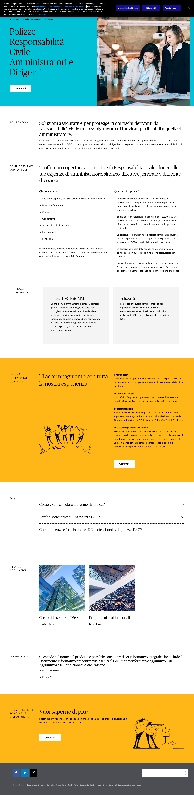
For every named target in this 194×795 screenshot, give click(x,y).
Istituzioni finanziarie (52, 205)
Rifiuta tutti (151, 8)
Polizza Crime (49, 677)
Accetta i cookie (172, 8)
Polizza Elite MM (50, 670)
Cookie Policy (73, 785)
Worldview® (120, 431)
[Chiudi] (189, 8)
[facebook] (16, 773)
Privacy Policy (61, 785)
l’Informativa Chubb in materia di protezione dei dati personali (60, 6)
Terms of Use (32, 785)
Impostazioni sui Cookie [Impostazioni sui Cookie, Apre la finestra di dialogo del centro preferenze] (128, 8)
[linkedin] (25, 773)
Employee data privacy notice (129, 785)
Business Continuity (87, 785)
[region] (97, 8)
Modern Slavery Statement (106, 785)
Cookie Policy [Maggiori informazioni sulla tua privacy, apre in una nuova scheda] (43, 14)
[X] (33, 773)
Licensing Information (46, 785)
